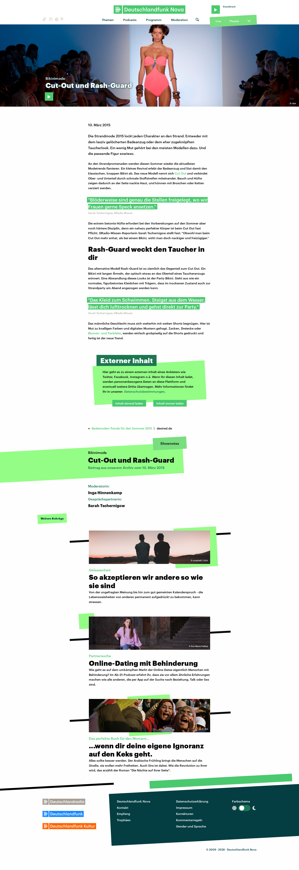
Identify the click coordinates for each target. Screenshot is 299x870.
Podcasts (130, 20)
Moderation (179, 20)
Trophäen (124, 820)
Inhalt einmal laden (129, 403)
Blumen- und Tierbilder (104, 333)
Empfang (123, 813)
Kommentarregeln (189, 820)
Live (218, 21)
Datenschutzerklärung (192, 801)
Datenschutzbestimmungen (144, 391)
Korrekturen (184, 813)
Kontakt (122, 807)
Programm (154, 20)
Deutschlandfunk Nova (133, 801)
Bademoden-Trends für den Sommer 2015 (122, 428)
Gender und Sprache (191, 826)
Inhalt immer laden (170, 403)
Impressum (184, 807)
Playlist (234, 21)
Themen (108, 20)
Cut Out (180, 173)
